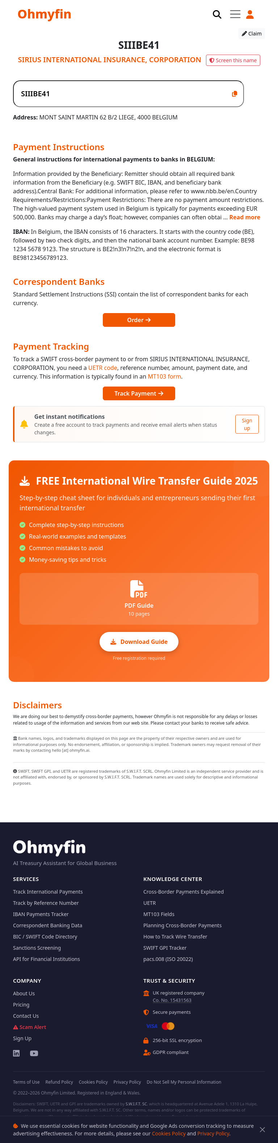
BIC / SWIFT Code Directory (45, 936)
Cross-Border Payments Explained (183, 891)
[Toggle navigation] (235, 14)
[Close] (262, 1130)
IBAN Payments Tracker (41, 914)
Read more (245, 217)
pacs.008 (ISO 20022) (168, 959)
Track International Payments (48, 891)
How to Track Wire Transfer (175, 936)
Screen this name (233, 60)
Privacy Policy (213, 1133)
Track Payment (138, 393)
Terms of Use (26, 1082)
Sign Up (22, 1038)
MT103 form (164, 376)
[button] (250, 14)
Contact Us (26, 1015)
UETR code (102, 368)
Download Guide (139, 642)
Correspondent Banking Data (47, 925)
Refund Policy (59, 1082)
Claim (252, 33)
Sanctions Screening (37, 947)
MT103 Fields (158, 914)
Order (139, 320)
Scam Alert (29, 1027)
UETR (149, 902)
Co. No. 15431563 (172, 1000)
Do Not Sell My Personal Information (184, 1082)
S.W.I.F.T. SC (136, 1103)
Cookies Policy (169, 1133)
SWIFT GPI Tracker (165, 947)
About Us (24, 993)
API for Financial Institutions (46, 959)
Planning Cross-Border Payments (182, 925)
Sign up (247, 424)
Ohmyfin (44, 13)
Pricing (21, 1004)
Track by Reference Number (46, 902)
